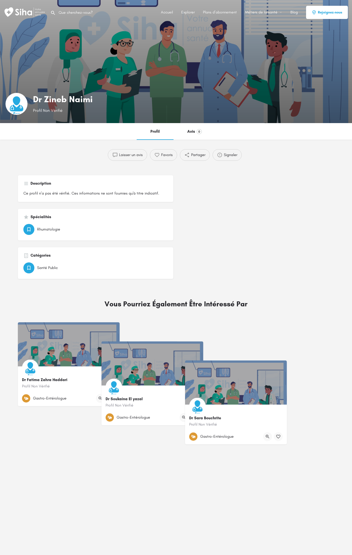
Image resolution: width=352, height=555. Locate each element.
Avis (194, 131)
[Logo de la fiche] (17, 104)
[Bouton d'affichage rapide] (100, 398)
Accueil (167, 12)
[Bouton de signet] (111, 398)
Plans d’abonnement (220, 12)
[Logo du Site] (25, 12)
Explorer (188, 12)
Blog (294, 12)
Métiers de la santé (261, 12)
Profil (155, 131)
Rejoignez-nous (327, 12)
